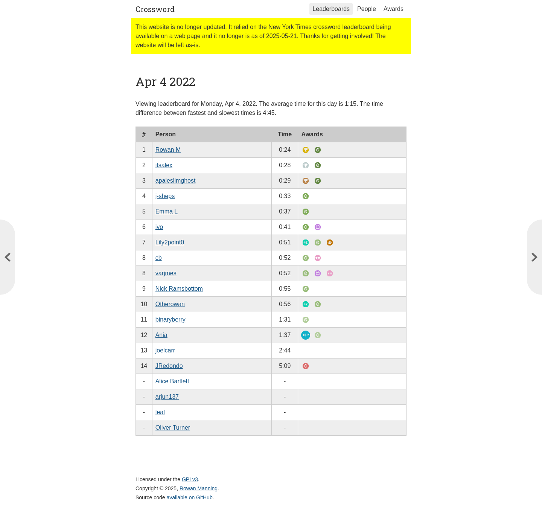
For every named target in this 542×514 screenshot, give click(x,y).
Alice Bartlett (172, 381)
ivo (159, 227)
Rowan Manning (199, 488)
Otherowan (170, 304)
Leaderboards (331, 9)
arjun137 (167, 397)
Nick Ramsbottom (179, 288)
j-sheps (165, 196)
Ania (161, 335)
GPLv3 (190, 479)
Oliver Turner (172, 427)
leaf (160, 412)
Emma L (166, 211)
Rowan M (168, 149)
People (366, 9)
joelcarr (165, 350)
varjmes (166, 273)
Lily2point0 (169, 242)
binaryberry (170, 319)
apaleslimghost (175, 180)
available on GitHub (190, 497)
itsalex (163, 165)
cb (158, 258)
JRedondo (169, 366)
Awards (393, 9)
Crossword (155, 9)
